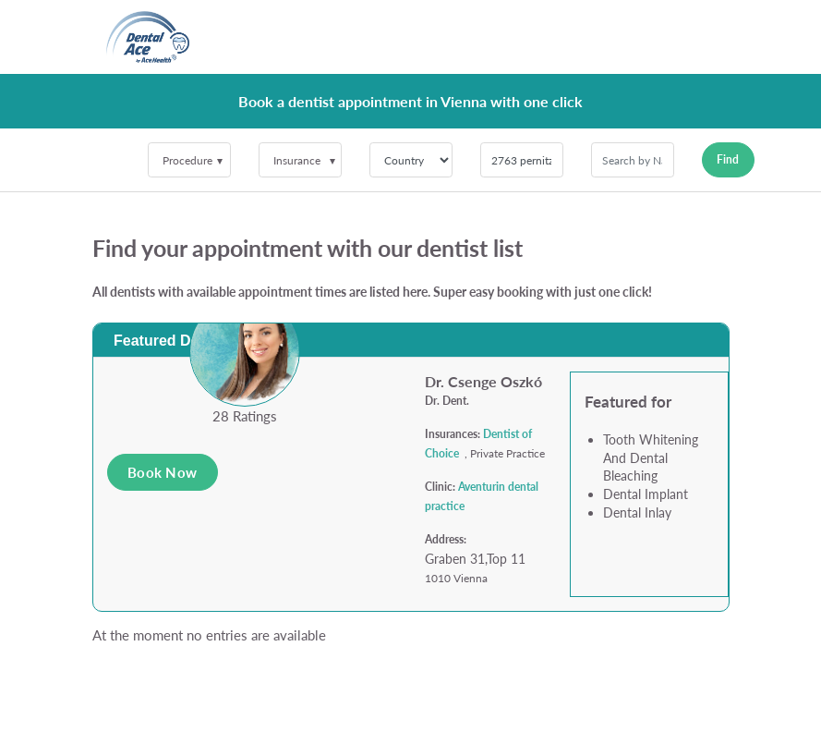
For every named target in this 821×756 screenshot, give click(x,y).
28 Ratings (244, 416)
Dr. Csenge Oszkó (483, 381)
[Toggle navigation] (704, 37)
